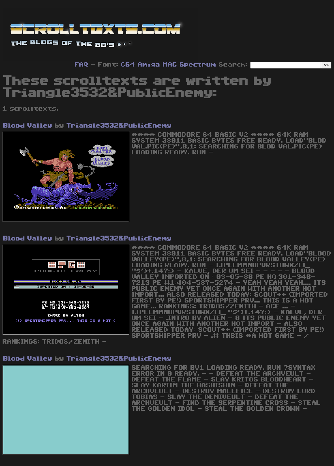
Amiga (149, 64)
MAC (170, 64)
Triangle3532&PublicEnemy (119, 125)
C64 (128, 64)
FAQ (81, 64)
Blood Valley (27, 125)
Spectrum (198, 64)
